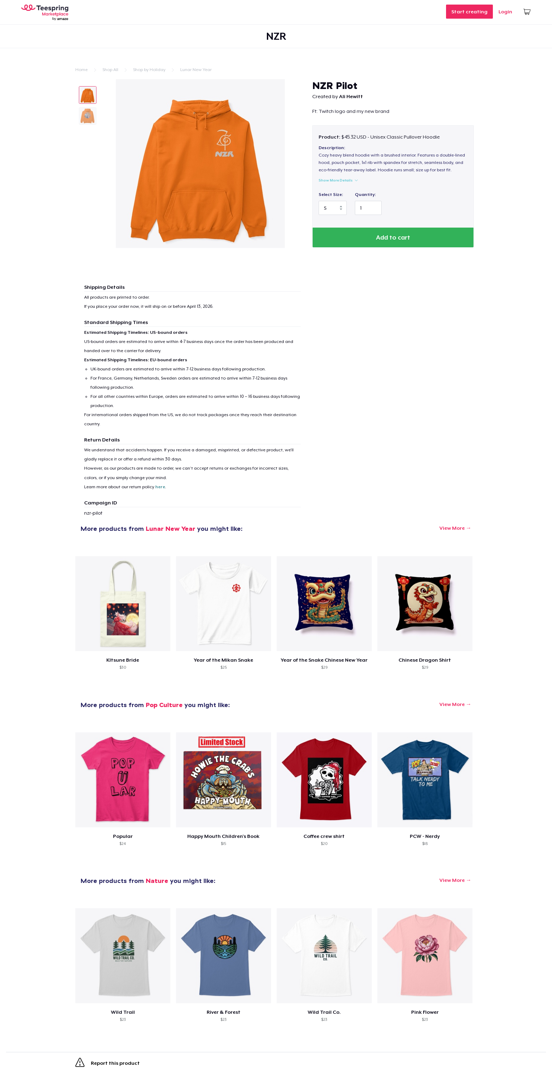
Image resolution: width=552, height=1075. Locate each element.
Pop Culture (164, 705)
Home (81, 69)
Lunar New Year (196, 69)
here (160, 486)
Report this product (107, 1064)
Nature (157, 881)
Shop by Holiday (149, 69)
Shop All (110, 69)
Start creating (469, 11)
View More (452, 528)
